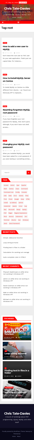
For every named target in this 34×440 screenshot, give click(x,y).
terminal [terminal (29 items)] (6, 220)
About (18, 436)
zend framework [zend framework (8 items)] (14, 223)
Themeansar (16, 433)
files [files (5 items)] (26, 195)
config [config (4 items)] (17, 192)
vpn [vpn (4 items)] (19, 220)
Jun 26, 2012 (8, 84)
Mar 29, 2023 (10, 356)
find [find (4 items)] (5, 199)
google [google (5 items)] (17, 199)
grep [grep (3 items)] (22, 199)
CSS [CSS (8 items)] (5, 195)
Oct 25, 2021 (10, 395)
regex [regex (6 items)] (10, 213)
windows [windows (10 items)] (25, 220)
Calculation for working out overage (16, 252)
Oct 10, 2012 (8, 53)
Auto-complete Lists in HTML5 (14, 257)
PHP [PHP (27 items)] (5, 213)
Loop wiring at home (10, 243)
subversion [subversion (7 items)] (19, 216)
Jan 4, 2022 (10, 376)
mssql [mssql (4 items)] (18, 209)
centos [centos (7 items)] (11, 188)
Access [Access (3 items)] (6, 185)
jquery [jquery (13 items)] (14, 206)
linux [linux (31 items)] (20, 206)
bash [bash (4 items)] (5, 188)
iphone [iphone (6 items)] (21, 202)
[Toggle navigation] (18, 22)
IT (5, 368)
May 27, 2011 (8, 116)
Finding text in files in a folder (14, 247)
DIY (6, 351)
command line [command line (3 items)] (8, 192)
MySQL (5, 42)
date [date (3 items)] (10, 195)
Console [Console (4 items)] (24, 192)
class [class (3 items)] (17, 188)
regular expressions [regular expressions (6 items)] (20, 213)
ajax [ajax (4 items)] (18, 185)
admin (17, 53)
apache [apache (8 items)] (23, 185)
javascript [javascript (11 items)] (7, 206)
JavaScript (8, 329)
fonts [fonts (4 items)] (10, 199)
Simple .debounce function (13, 238)
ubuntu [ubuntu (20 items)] (13, 220)
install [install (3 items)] (6, 202)
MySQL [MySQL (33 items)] (24, 209)
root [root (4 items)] (5, 216)
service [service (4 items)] (11, 216)
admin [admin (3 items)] (12, 185)
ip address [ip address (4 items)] (13, 202)
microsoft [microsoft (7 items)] (11, 209)
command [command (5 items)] (24, 188)
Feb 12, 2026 (10, 337)
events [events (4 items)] (21, 195)
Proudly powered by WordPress (11, 431)
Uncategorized (9, 387)
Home (14, 436)
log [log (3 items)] (25, 206)
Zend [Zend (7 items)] (5, 223)
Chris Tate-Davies (17, 8)
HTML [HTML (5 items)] (28, 199)
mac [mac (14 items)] (5, 209)
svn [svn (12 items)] (26, 216)
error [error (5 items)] (15, 195)
